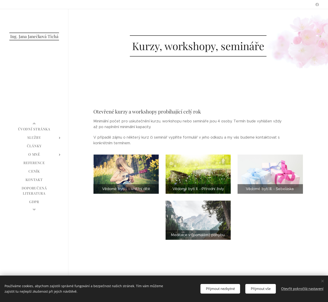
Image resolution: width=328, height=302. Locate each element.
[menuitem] (34, 129)
